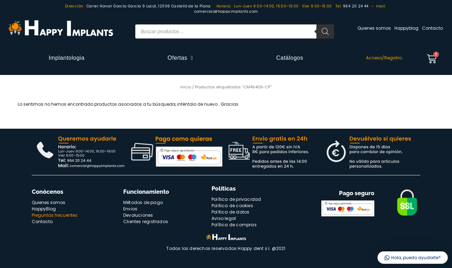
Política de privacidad (236, 199)
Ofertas (180, 58)
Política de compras (234, 225)
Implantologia (67, 58)
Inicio (185, 87)
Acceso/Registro (384, 58)
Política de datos (230, 212)
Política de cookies (232, 206)
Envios (130, 209)
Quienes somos (374, 28)
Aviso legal (224, 218)
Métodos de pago (143, 202)
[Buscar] (325, 31)
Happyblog (406, 28)
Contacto (432, 28)
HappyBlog (44, 209)
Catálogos (289, 58)
